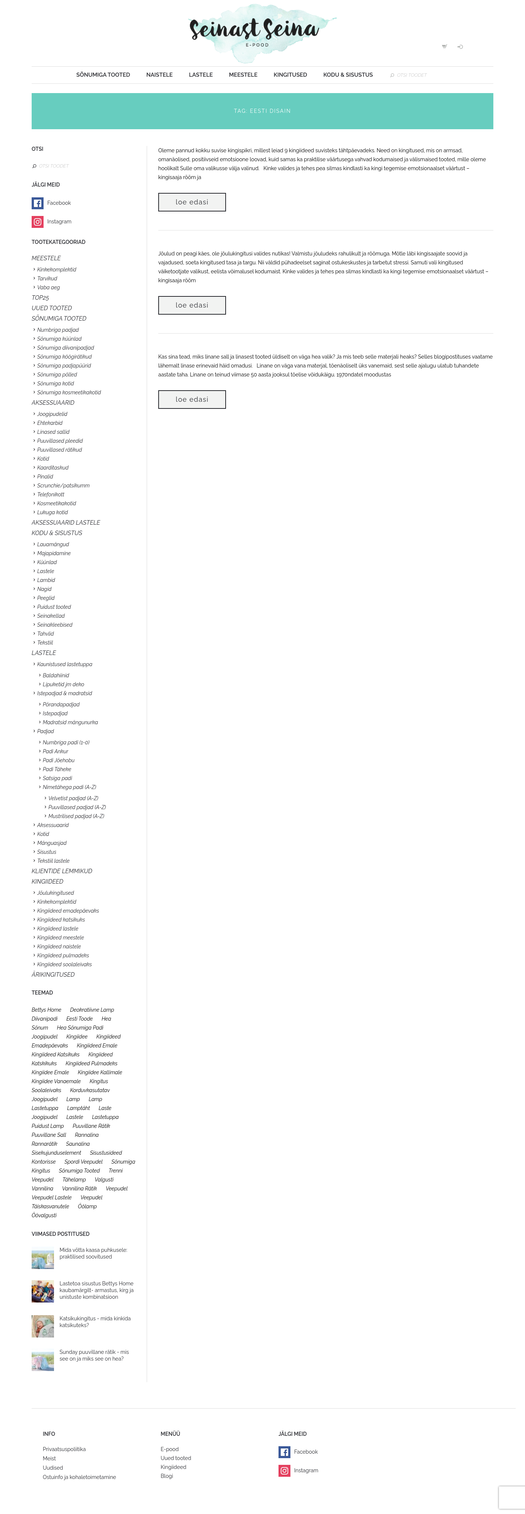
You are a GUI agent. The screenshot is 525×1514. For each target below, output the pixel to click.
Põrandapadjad (61, 704)
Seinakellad (51, 616)
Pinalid (45, 477)
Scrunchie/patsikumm (63, 486)
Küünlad (47, 562)
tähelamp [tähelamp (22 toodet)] (74, 1180)
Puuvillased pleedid (60, 441)
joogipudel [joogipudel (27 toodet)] (45, 1037)
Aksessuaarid (53, 402)
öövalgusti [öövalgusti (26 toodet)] (44, 1215)
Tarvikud (47, 279)
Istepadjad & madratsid (64, 693)
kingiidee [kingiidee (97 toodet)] (77, 1037)
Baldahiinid (56, 675)
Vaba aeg (48, 287)
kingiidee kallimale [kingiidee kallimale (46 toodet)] (100, 1072)
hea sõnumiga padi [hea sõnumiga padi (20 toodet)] (80, 1028)
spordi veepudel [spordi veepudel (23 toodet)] (83, 1162)
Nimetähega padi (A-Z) (69, 787)
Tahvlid (45, 634)
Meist (49, 1458)
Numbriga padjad (58, 330)
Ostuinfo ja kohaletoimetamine (79, 1477)
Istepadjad (55, 713)
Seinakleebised (55, 625)
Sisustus (46, 852)
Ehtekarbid (50, 423)
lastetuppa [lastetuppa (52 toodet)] (105, 1117)
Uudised (53, 1468)
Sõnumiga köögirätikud (64, 357)
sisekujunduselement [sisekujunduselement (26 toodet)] (56, 1153)
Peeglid (46, 598)
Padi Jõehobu (58, 760)
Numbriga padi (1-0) (66, 742)
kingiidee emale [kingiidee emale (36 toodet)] (50, 1072)
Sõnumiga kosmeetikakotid (69, 392)
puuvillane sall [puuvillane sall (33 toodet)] (49, 1135)
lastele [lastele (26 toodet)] (74, 1117)
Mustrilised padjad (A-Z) (76, 816)
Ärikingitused (53, 974)
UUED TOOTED (52, 308)
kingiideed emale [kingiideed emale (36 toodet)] (97, 1046)
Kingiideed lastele (57, 929)
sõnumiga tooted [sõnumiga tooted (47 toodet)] (79, 1171)
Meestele (243, 74)
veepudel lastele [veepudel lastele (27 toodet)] (52, 1197)
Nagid (44, 589)
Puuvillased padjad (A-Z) (77, 807)
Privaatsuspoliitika (64, 1449)
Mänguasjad (52, 843)
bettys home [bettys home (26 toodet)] (46, 1010)
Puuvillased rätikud (59, 450)
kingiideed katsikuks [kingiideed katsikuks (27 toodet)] (56, 1054)
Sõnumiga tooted (103, 74)
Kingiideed (174, 1467)
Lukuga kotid (52, 512)
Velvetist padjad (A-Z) (73, 798)
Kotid (43, 459)
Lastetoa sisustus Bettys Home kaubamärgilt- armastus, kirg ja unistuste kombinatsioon (97, 1290)
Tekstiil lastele (53, 861)
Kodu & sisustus (348, 74)
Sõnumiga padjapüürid (64, 366)
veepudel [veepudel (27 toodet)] (117, 1189)
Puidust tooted (54, 607)
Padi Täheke (57, 769)
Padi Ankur (55, 751)
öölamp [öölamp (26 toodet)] (87, 1206)
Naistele (159, 74)
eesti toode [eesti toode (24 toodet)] (79, 1019)
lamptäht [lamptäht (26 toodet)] (78, 1108)
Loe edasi (192, 202)
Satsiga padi (57, 778)
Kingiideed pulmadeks (63, 955)
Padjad (45, 731)
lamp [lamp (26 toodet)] (73, 1099)
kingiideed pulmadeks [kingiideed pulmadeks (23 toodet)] (92, 1063)
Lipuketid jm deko (63, 684)
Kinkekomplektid (56, 270)
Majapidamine (54, 553)
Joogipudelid (52, 414)
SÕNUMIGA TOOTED (59, 318)
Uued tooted (176, 1458)
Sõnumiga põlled (57, 375)
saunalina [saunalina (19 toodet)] (78, 1144)
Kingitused (290, 74)
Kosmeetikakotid (56, 503)
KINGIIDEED (47, 881)
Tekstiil (45, 643)
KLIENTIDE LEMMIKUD (62, 871)
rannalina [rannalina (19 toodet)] (87, 1135)
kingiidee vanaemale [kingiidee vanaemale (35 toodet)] (56, 1081)
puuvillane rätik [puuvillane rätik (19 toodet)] (91, 1126)
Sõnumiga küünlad (59, 339)
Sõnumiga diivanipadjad (65, 348)
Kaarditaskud (53, 468)
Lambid (46, 580)
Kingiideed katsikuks (61, 920)
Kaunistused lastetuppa (64, 664)
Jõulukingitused (55, 893)
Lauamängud (53, 544)
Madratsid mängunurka (70, 722)
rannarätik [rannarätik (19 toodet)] (44, 1144)
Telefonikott (50, 494)
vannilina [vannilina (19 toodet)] (42, 1189)
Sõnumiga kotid (55, 384)
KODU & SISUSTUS (57, 533)
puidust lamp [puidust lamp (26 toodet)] (48, 1126)
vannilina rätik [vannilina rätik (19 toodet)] (79, 1189)
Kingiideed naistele (59, 947)
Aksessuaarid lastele (66, 522)
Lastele (201, 74)
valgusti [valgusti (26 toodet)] (104, 1180)
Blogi (167, 1476)
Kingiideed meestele (60, 938)
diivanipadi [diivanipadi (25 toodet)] (45, 1019)
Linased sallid (53, 432)
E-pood (170, 1449)
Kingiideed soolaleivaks (64, 964)
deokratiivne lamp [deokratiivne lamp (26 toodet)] (92, 1010)
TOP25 (40, 297)
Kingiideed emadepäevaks (68, 911)
